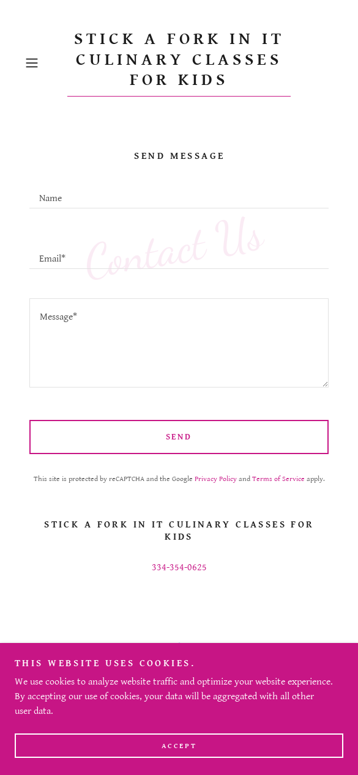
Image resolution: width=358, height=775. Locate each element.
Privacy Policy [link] (216, 479)
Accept (179, 746)
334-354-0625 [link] (179, 567)
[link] (179, 63)
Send (179, 437)
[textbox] (179, 192)
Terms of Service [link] (278, 479)
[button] (43, 63)
